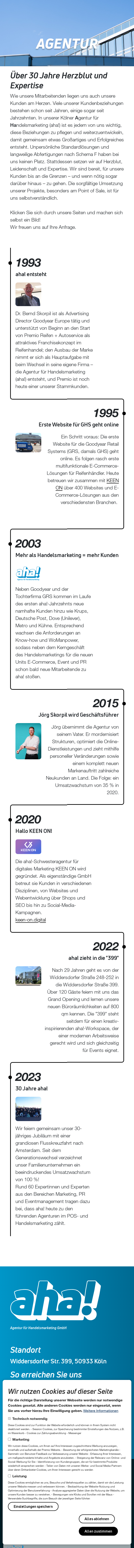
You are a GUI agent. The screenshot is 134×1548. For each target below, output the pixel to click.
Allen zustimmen (98, 1531)
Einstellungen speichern (33, 1506)
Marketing (20, 1439)
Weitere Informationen (100, 1410)
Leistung (19, 1476)
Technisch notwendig (29, 1418)
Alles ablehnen (97, 1518)
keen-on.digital (32, 920)
